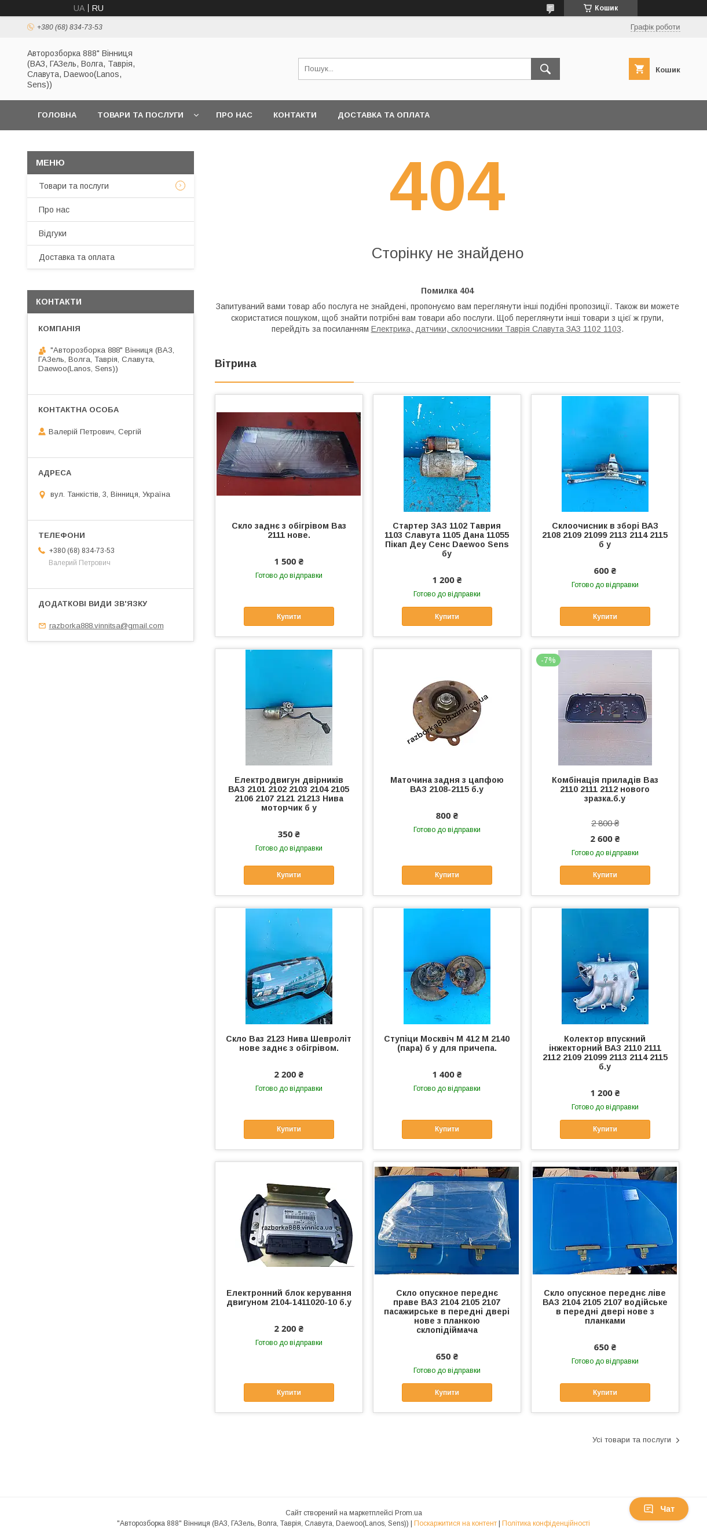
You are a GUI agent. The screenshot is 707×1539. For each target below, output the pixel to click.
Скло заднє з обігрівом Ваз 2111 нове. (289, 530)
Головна (57, 115)
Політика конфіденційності (546, 1523)
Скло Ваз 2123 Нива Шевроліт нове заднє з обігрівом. (288, 1043)
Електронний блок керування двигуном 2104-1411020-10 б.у (288, 1297)
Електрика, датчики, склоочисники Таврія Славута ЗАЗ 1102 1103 (496, 329)
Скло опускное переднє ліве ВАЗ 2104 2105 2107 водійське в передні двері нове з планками (605, 1306)
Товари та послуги (140, 115)
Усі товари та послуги (631, 1439)
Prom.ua (408, 1513)
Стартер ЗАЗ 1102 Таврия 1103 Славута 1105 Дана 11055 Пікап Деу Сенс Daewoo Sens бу (446, 539)
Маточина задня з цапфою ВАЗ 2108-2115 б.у (447, 784)
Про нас (234, 115)
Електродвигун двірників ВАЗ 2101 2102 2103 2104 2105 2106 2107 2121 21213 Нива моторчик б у (288, 793)
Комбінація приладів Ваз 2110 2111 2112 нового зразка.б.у (605, 789)
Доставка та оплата (384, 115)
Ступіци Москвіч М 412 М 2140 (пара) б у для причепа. (447, 1043)
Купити (289, 617)
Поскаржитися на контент (455, 1523)
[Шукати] (545, 69)
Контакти (295, 115)
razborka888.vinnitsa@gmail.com (106, 625)
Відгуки (53, 233)
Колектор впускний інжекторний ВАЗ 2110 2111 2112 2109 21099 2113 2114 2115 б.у (605, 1052)
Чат (659, 1509)
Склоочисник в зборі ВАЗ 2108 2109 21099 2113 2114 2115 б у (605, 535)
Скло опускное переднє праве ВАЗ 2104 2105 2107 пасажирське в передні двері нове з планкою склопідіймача (447, 1311)
